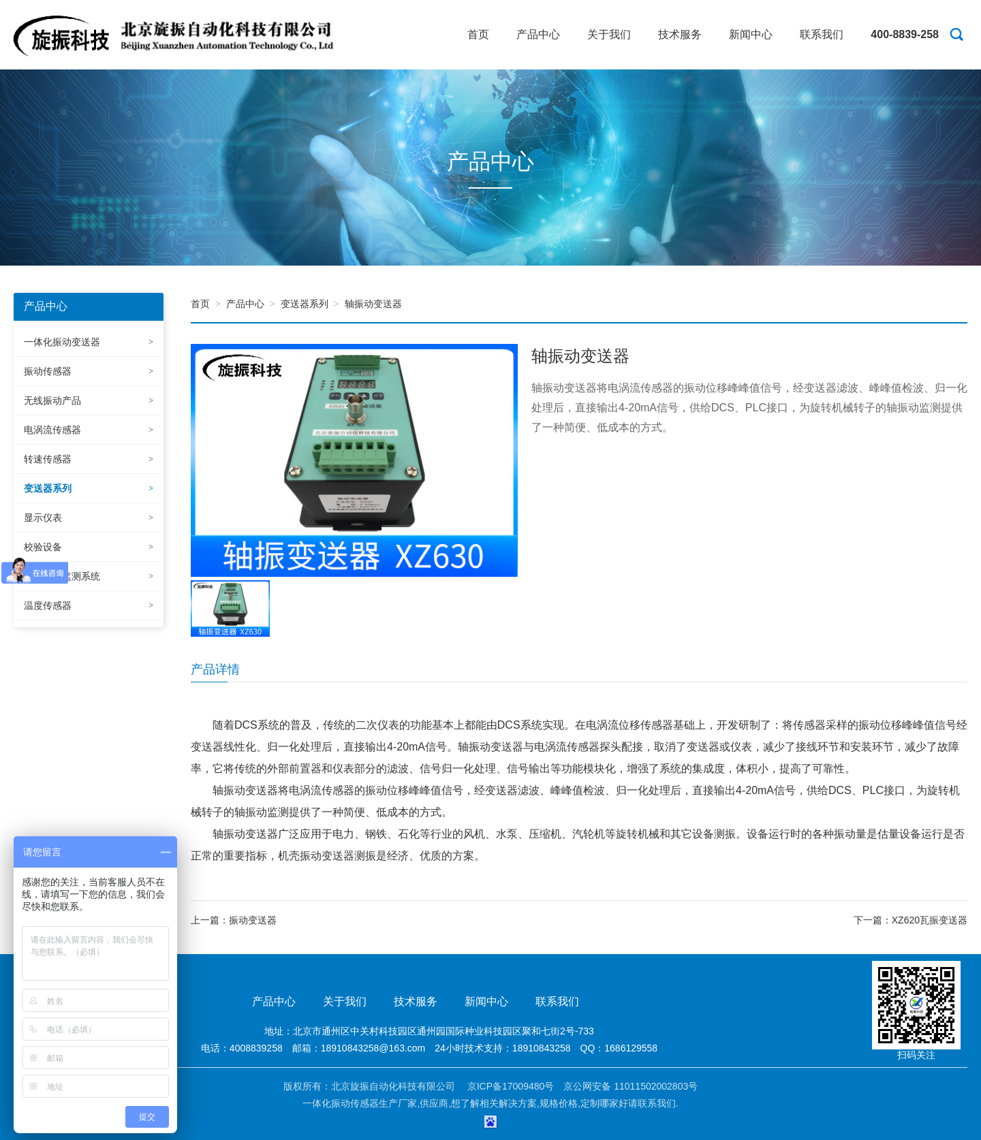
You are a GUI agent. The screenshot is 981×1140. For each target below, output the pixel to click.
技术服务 (680, 34)
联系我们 (821, 34)
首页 (478, 34)
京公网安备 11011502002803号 (630, 1086)
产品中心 (538, 34)
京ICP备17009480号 (511, 1086)
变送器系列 (304, 303)
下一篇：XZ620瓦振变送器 (910, 920)
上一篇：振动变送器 (234, 920)
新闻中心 (751, 34)
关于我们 (609, 34)
